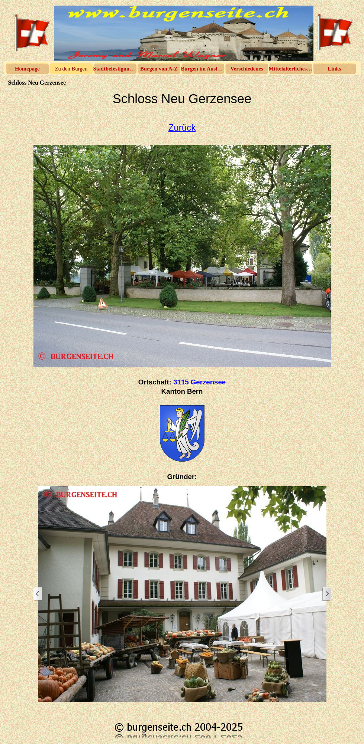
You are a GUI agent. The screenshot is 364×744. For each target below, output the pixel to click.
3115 (199, 382)
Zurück (182, 127)
